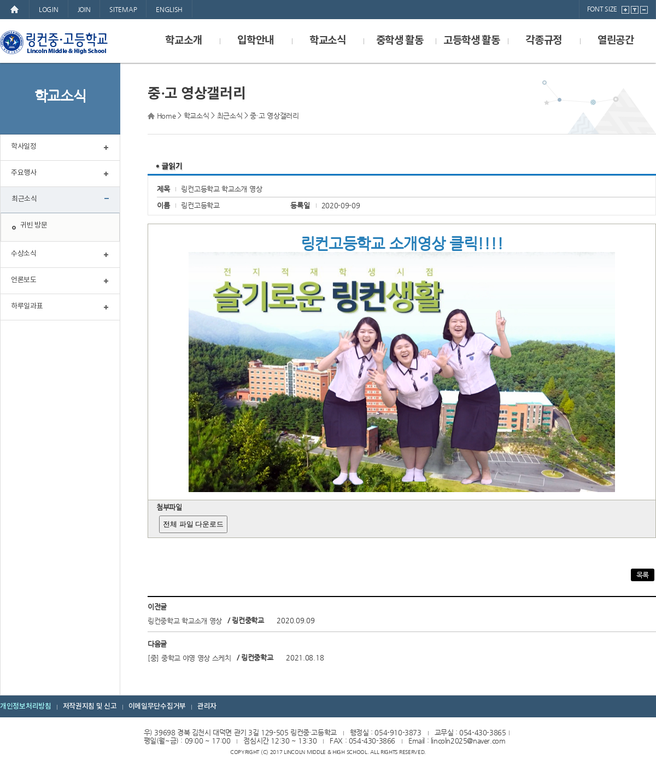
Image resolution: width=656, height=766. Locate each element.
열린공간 (616, 40)
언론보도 (24, 280)
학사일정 (24, 147)
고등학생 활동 (471, 40)
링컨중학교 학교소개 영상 (185, 621)
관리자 (206, 706)
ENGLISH (169, 9)
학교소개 (183, 40)
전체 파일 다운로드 (193, 524)
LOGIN (48, 9)
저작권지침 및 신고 (90, 706)
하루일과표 (27, 306)
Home (166, 116)
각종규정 (543, 40)
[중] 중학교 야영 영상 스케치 (189, 658)
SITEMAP (123, 9)
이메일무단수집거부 (157, 706)
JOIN (84, 9)
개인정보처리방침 (25, 706)
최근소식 (24, 199)
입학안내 (255, 40)
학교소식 (327, 40)
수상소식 (24, 254)
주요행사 (24, 173)
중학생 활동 (400, 40)
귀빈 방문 (34, 225)
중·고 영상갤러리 (274, 116)
